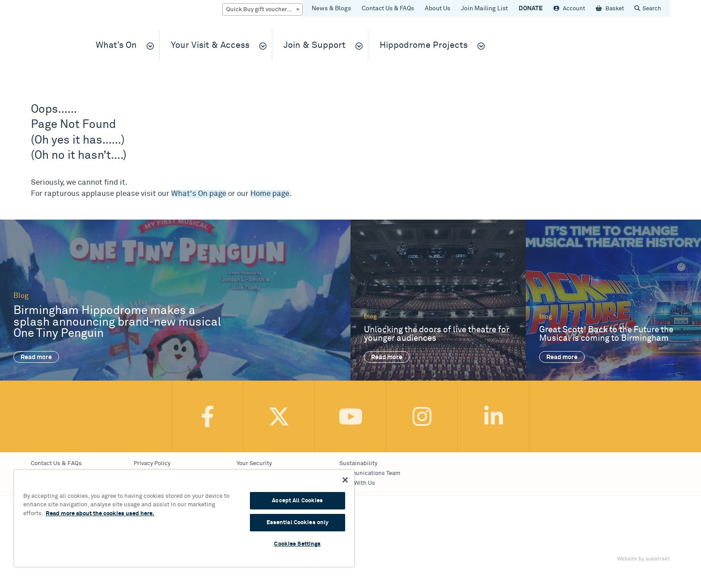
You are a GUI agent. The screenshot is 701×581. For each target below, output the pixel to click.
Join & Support (314, 45)
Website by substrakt (643, 559)
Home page (269, 194)
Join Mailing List (484, 8)
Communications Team (369, 473)
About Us (437, 8)
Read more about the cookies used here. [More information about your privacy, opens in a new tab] (100, 514)
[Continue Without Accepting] (345, 480)
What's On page (198, 194)
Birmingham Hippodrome (53, 50)
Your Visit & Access (210, 45)
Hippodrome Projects (424, 45)
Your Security (254, 463)
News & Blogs (331, 8)
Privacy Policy (152, 463)
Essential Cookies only (297, 523)
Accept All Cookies (297, 501)
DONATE (531, 8)
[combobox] (262, 9)
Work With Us (357, 483)
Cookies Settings (297, 544)
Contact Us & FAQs (388, 8)
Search (651, 9)
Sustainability (358, 463)
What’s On (116, 45)
